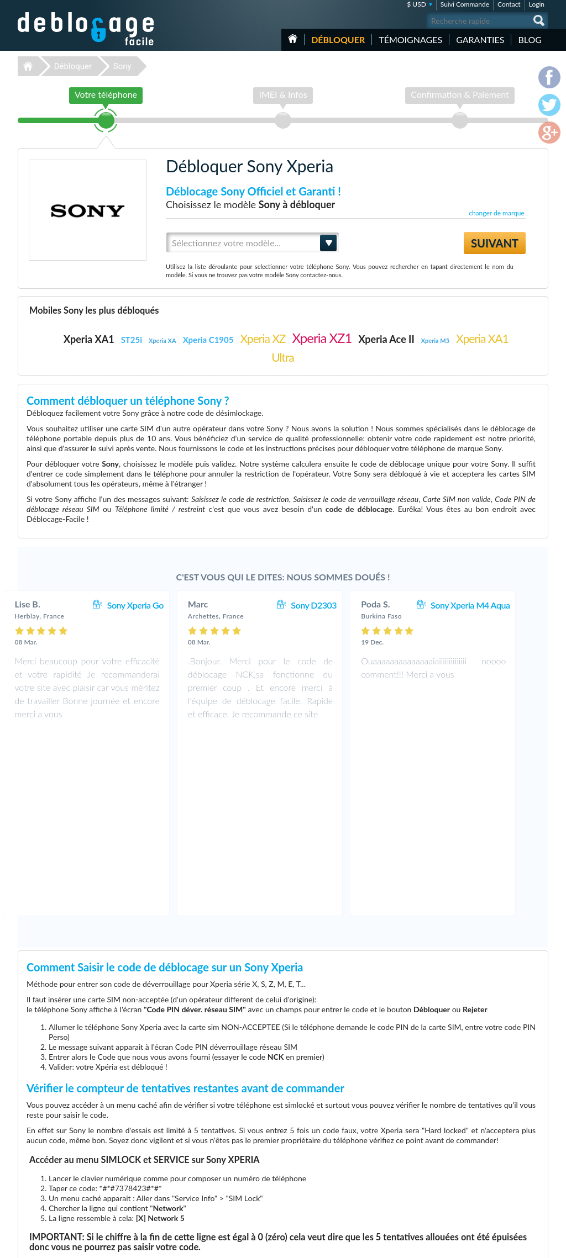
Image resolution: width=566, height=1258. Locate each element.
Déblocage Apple (203, 1144)
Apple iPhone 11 (390, 1152)
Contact (509, 4)
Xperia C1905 (208, 340)
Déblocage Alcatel (204, 1186)
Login (536, 4)
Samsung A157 (387, 1169)
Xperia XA (162, 340)
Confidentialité (485, 1160)
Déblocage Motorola (207, 1169)
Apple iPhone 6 (388, 1186)
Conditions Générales (494, 1151)
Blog (530, 39)
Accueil (292, 38)
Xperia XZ (262, 338)
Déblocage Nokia (203, 1177)
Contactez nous (486, 1143)
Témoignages (410, 39)
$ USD (416, 4)
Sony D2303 (337, 605)
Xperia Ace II (386, 339)
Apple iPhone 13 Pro (395, 1144)
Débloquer (338, 39)
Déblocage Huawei (205, 1202)
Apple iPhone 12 (390, 1202)
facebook (496, 1244)
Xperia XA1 (89, 339)
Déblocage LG (198, 1161)
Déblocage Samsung (207, 1152)
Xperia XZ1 (322, 338)
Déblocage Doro (202, 1194)
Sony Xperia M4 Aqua (493, 605)
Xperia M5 (435, 340)
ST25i (131, 340)
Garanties (480, 39)
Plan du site (481, 1168)
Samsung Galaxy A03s (397, 1161)
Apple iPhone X (388, 1194)
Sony (122, 66)
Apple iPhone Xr (389, 1177)
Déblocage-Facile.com (86, 1136)
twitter (518, 1244)
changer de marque (497, 213)
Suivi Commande (465, 4)
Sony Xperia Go (158, 605)
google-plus (540, 1244)
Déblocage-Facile (86, 28)
